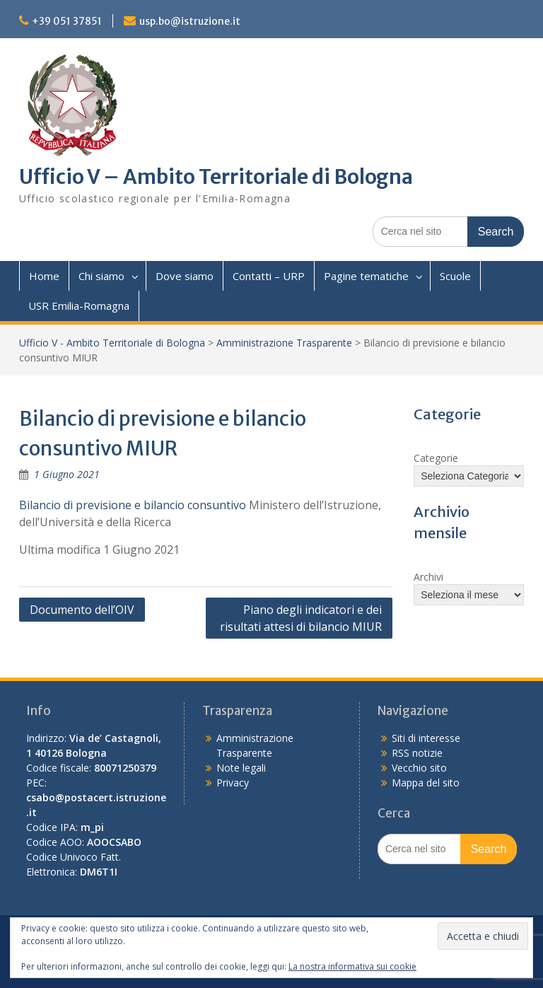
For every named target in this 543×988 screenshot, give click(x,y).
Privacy (232, 782)
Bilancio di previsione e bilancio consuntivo (132, 505)
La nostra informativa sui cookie (352, 966)
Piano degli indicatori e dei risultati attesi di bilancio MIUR (301, 618)
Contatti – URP (269, 276)
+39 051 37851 (67, 21)
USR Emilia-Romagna (78, 305)
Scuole (455, 276)
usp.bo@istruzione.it (189, 21)
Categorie (436, 458)
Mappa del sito (426, 782)
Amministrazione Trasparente (284, 342)
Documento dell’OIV (82, 609)
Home (44, 276)
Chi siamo (101, 276)
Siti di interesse (426, 738)
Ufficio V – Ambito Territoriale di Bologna (216, 177)
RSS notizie (417, 753)
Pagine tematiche (366, 276)
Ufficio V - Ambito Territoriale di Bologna (112, 342)
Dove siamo (185, 276)
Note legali (241, 767)
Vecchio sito (419, 767)
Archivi (428, 576)
